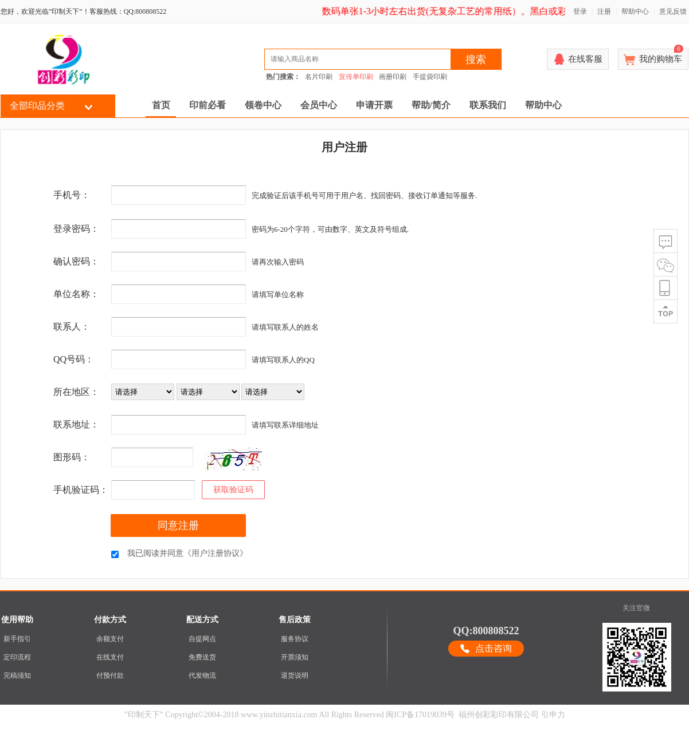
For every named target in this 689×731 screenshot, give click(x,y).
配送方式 (202, 619)
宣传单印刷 (356, 77)
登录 (580, 11)
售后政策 (295, 619)
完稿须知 (17, 675)
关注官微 (636, 608)
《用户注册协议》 (215, 553)
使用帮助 (17, 619)
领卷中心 (263, 105)
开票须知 (294, 657)
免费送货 (202, 657)
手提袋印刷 (430, 77)
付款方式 (110, 619)
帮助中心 (635, 11)
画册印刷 (392, 77)
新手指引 (17, 639)
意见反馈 (673, 11)
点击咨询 (493, 648)
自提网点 (202, 639)
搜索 (475, 59)
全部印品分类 (37, 105)
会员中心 (318, 105)
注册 (604, 11)
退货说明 (294, 675)
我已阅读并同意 (187, 553)
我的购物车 (661, 56)
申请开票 (374, 105)
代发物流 (202, 675)
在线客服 (585, 59)
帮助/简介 (431, 105)
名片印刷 (318, 77)
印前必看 (207, 105)
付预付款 (110, 675)
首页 (161, 105)
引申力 (553, 714)
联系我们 (487, 105)
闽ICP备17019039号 (420, 714)
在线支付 (110, 657)
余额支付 (110, 639)
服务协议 (294, 639)
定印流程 (17, 657)
